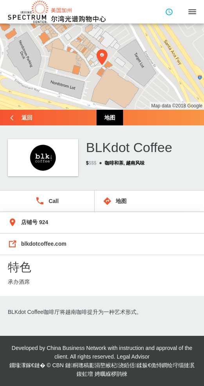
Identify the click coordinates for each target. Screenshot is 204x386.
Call (53, 201)
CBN (58, 365)
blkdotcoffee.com (43, 244)
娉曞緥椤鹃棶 (111, 374)
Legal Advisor (133, 356)
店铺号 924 (34, 222)
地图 (109, 117)
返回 (26, 117)
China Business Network (76, 348)
